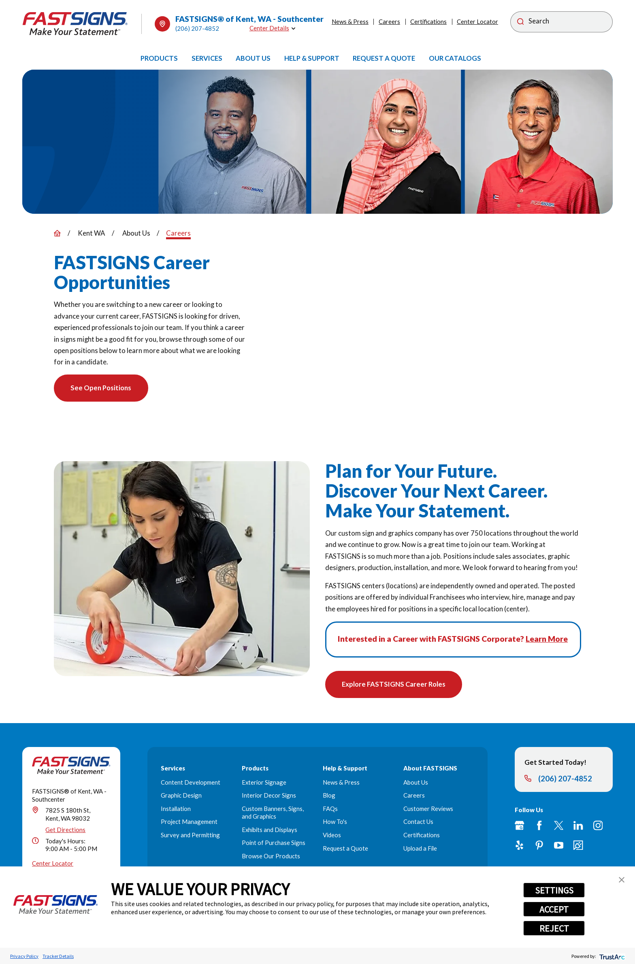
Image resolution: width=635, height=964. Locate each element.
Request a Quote (345, 848)
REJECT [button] (554, 928)
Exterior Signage (264, 782)
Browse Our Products (271, 856)
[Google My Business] (519, 826)
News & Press (350, 21)
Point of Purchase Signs (273, 843)
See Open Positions (101, 388)
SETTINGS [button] (554, 890)
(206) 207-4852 (197, 28)
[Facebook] (539, 826)
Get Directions (65, 830)
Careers (389, 21)
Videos (332, 835)
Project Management (189, 822)
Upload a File (420, 848)
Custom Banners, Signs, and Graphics (273, 812)
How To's (335, 822)
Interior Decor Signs (269, 796)
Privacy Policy (24, 956)
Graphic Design (181, 796)
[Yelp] (519, 845)
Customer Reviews (428, 809)
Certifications (428, 21)
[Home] (75, 23)
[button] (622, 880)
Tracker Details (58, 956)
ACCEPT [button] (554, 909)
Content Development (190, 782)
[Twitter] (558, 826)
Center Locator (477, 21)
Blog (329, 796)
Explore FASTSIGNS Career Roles (394, 685)
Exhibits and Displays (269, 830)
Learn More (547, 638)
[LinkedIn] (578, 826)
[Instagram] (598, 826)
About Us (415, 782)
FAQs (330, 809)
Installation (176, 809)
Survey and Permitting (190, 835)
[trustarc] (611, 956)
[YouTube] (558, 845)
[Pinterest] (539, 845)
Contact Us (418, 822)
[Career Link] (578, 845)
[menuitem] (159, 58)
